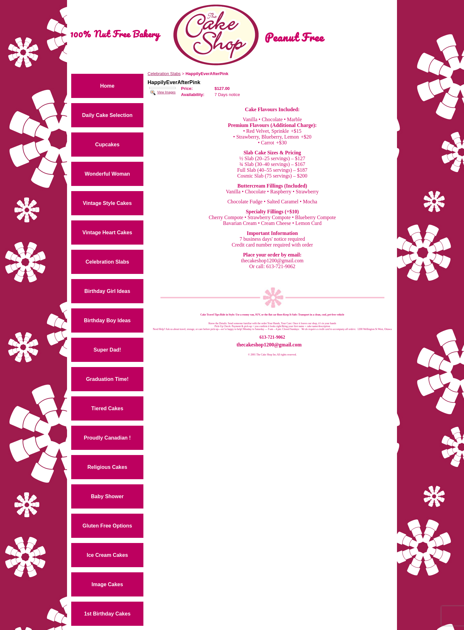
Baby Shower (107, 496)
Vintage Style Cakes (107, 203)
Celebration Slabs (107, 262)
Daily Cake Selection (107, 115)
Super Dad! (107, 350)
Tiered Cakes (107, 408)
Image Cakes (107, 584)
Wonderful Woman (107, 174)
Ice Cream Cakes (107, 555)
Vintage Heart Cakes (107, 232)
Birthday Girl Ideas (107, 291)
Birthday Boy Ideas (107, 320)
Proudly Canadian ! (107, 438)
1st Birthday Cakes (107, 613)
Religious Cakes (107, 467)
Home (107, 86)
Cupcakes (107, 144)
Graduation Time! (107, 379)
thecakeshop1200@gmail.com (269, 344)
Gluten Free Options (107, 525)
